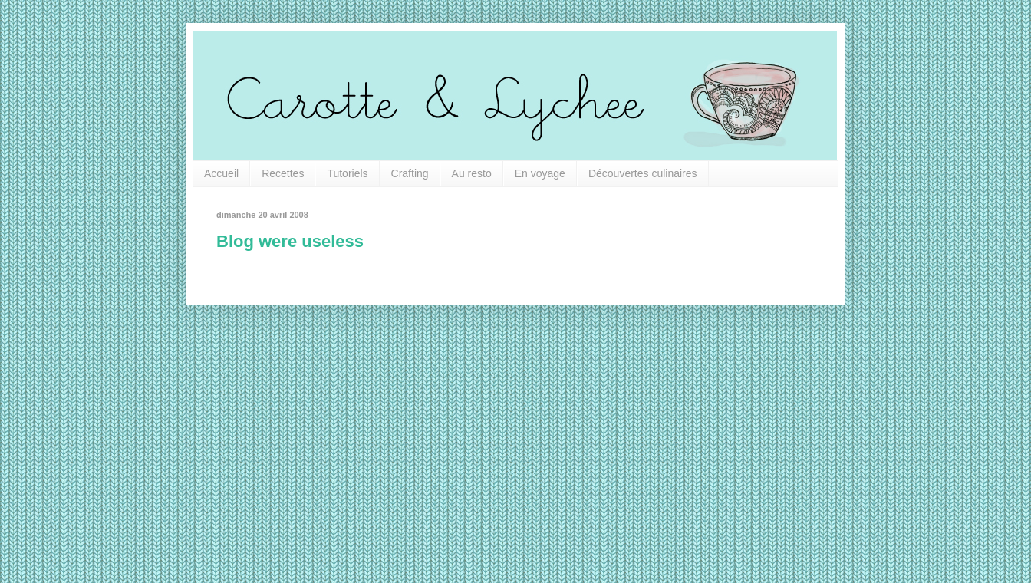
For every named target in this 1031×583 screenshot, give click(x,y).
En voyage (540, 173)
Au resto (472, 173)
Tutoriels (347, 173)
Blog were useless (290, 241)
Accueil (221, 173)
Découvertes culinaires (642, 173)
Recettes (283, 173)
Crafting (410, 173)
